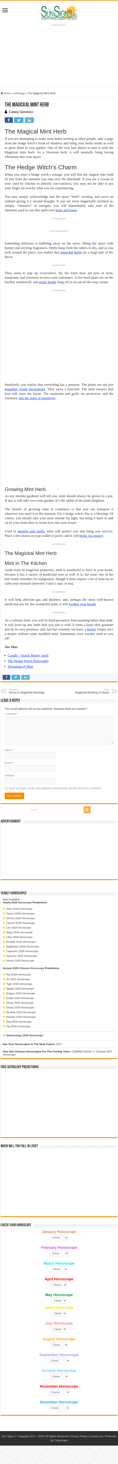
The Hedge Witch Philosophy (28, 661)
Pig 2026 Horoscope (18, 1026)
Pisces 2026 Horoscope (20, 960)
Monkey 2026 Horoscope (21, 1012)
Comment (11, 713)
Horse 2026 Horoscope (20, 1002)
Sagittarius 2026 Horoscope (22, 946)
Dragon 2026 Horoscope (20, 993)
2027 (59, 1044)
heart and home (66, 210)
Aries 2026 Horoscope (19, 908)
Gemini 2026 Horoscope (20, 918)
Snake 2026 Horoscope (20, 998)
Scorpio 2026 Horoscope (20, 941)
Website (9, 775)
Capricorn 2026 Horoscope (22, 951)
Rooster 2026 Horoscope (21, 1016)
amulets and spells (31, 531)
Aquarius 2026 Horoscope (21, 955)
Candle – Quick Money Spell (28, 655)
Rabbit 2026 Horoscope (20, 988)
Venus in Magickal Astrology (30, 691)
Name (9, 750)
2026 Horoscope (21, 902)
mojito (91, 629)
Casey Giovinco (21, 112)
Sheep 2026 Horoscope (20, 1007)
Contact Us (95, 1436)
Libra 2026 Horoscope (19, 937)
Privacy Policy (79, 1436)
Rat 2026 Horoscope (18, 974)
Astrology (19, 93)
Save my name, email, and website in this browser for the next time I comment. (55, 788)
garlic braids (47, 282)
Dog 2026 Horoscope (18, 1021)
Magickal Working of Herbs (88, 691)
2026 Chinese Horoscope (28, 968)
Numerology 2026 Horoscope (24, 1035)
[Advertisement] (59, 851)
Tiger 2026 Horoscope (19, 983)
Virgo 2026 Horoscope (19, 932)
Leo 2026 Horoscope (18, 927)
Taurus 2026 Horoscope (20, 913)
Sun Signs (8, 1436)
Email (9, 762)
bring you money (91, 536)
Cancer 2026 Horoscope (20, 922)
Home (6, 93)
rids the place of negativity (36, 398)
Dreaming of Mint (20, 667)
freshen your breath (82, 604)
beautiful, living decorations (25, 389)
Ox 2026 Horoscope (18, 979)
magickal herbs (71, 252)
